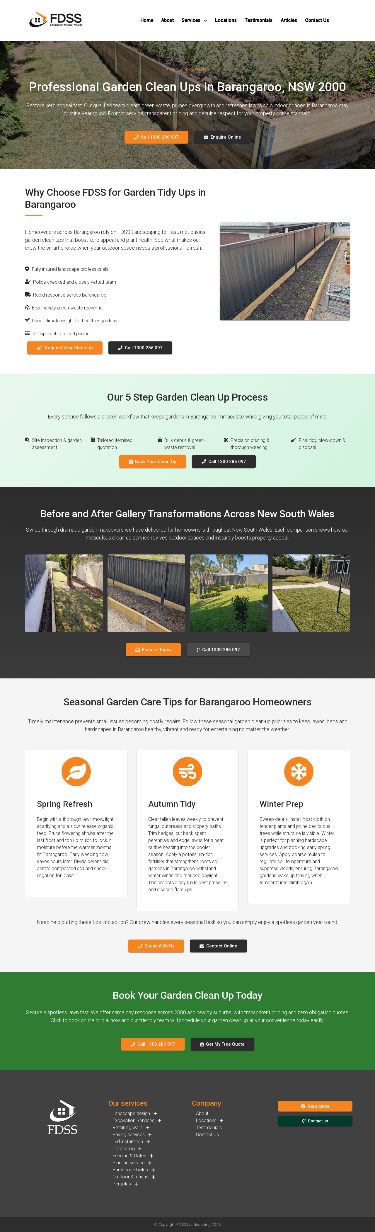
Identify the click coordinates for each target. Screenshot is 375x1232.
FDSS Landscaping (193, 1224)
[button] (146, 20)
